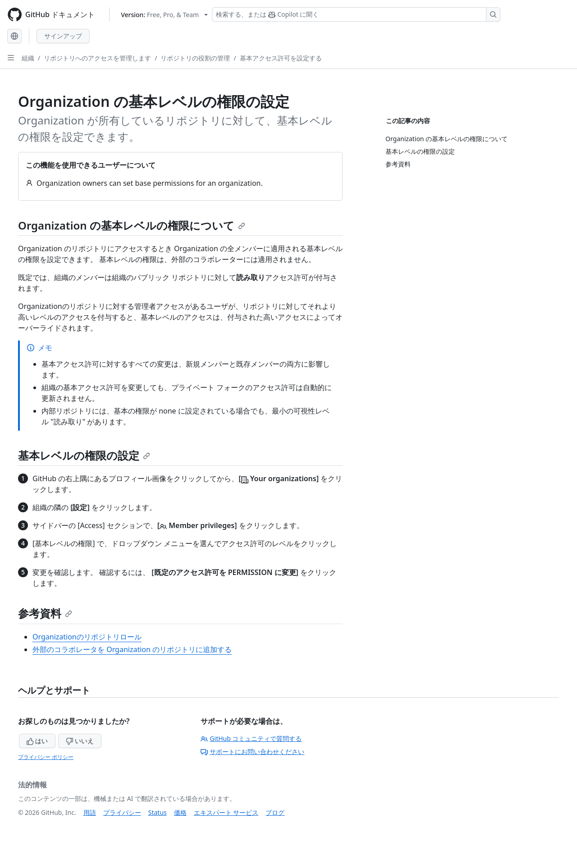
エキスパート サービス (226, 812)
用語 (89, 812)
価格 (180, 812)
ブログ (275, 812)
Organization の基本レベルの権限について (131, 225)
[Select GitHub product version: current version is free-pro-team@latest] (164, 15)
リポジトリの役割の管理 (195, 58)
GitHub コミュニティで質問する (251, 738)
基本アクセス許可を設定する (281, 58)
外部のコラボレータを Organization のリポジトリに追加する (132, 649)
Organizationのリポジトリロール (87, 637)
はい (37, 740)
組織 (28, 58)
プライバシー (122, 812)
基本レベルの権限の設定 (84, 455)
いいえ (80, 740)
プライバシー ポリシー (45, 757)
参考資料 (45, 613)
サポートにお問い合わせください (252, 751)
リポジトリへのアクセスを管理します (97, 58)
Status (157, 812)
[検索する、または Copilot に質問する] (356, 14)
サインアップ (63, 36)
